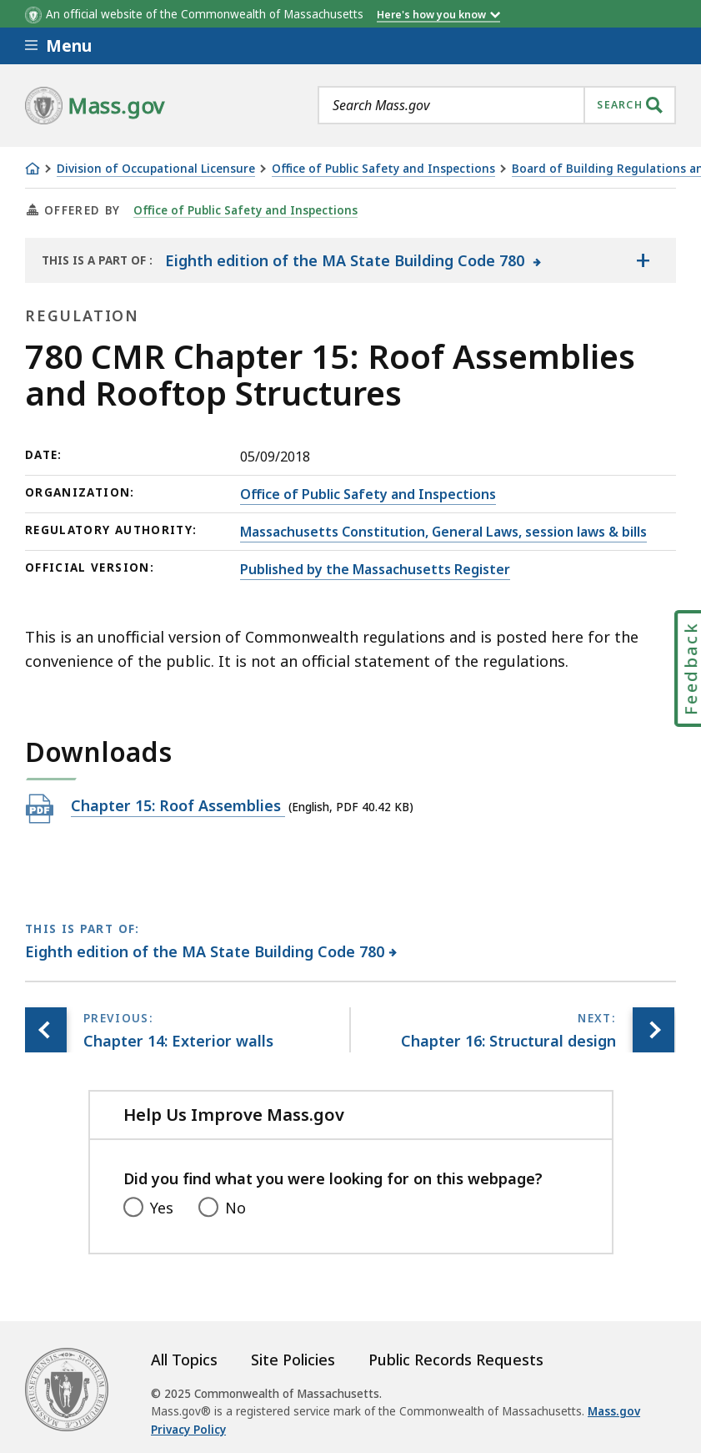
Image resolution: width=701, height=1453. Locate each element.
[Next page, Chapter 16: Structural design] (653, 1030)
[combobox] (497, 105)
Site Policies (293, 1360)
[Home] (33, 168)
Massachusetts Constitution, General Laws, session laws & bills (443, 531)
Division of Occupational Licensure (156, 169)
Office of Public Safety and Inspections (383, 169)
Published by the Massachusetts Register (375, 569)
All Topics (184, 1360)
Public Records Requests (455, 1360)
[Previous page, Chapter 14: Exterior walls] (46, 1030)
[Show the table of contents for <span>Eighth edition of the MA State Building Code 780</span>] (642, 260)
